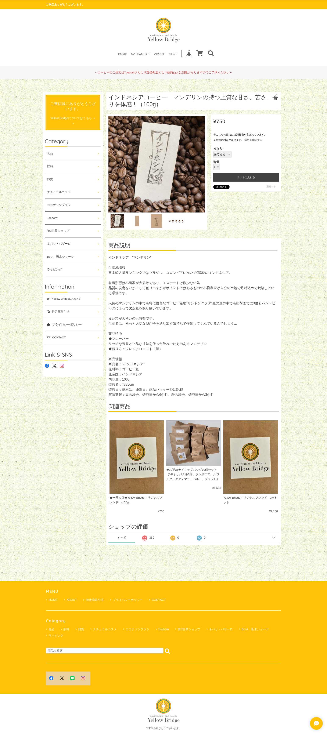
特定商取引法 (93, 600)
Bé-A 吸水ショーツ (60, 256)
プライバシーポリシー (126, 600)
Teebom (52, 217)
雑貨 (50, 179)
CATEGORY (140, 53)
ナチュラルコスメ (59, 192)
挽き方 (217, 148)
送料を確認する (253, 139)
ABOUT (159, 53)
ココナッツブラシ (59, 205)
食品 (50, 153)
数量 (216, 162)
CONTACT (157, 600)
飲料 (50, 166)
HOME (122, 53)
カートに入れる (246, 177)
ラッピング (54, 269)
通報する (271, 186)
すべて (121, 537)
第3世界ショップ (58, 230)
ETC (173, 53)
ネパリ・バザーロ (59, 243)
